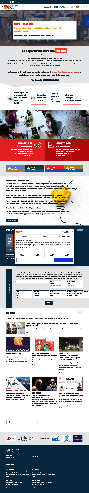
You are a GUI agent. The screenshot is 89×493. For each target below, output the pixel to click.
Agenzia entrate (61, 293)
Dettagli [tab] (44, 236)
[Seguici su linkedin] (12, 2)
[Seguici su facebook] (9, 2)
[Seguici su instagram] (17, 2)
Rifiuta (25, 260)
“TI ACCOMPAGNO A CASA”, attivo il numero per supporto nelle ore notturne (70, 358)
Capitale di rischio (23, 297)
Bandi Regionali (72, 281)
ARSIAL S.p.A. (61, 297)
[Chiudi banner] (72, 231)
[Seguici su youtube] (15, 2)
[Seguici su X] (7, 2)
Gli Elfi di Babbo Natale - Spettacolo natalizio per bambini (44, 354)
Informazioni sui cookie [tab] (64, 236)
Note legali (9, 455)
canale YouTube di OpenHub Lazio (29, 208)
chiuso (55, 283)
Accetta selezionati (44, 260)
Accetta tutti (63, 260)
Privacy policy (10, 458)
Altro (23, 293)
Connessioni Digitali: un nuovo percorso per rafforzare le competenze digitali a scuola (52, 324)
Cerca (17, 282)
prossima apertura (55, 285)
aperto (55, 281)
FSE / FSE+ (72, 287)
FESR (72, 283)
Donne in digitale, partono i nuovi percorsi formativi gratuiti (71, 394)
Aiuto (23, 291)
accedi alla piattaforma (61, 318)
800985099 (35, 457)
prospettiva (44, 66)
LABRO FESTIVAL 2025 (14, 393)
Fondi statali (72, 285)
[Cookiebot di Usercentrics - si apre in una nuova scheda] (63, 232)
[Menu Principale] (2, 7)
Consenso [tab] (24, 236)
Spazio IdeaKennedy (13, 353)
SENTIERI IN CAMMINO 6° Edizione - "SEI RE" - (41, 396)
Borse (23, 295)
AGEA (61, 291)
